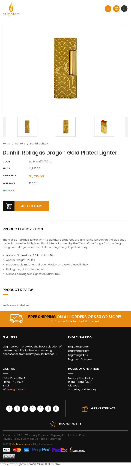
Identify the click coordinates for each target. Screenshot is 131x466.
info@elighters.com (15, 389)
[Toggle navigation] (123, 8)
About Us (9, 435)
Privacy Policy (11, 439)
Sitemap (55, 439)
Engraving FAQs (78, 355)
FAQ (20, 435)
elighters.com (21, 444)
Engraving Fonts (78, 346)
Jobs (44, 439)
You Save (9, 183)
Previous (4, 127)
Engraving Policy (78, 351)
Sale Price (9, 175)
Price (6, 168)
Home (6, 143)
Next (126, 127)
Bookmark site (70, 423)
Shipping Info (58, 435)
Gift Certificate (103, 408)
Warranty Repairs (36, 435)
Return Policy (78, 435)
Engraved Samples (80, 359)
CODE (6, 161)
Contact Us (30, 439)
